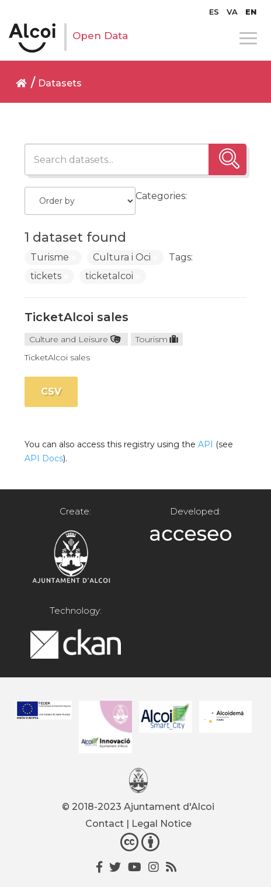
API (205, 444)
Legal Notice (161, 823)
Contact (104, 823)
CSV (51, 391)
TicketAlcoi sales (76, 317)
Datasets (60, 83)
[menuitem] (214, 11)
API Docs (44, 458)
